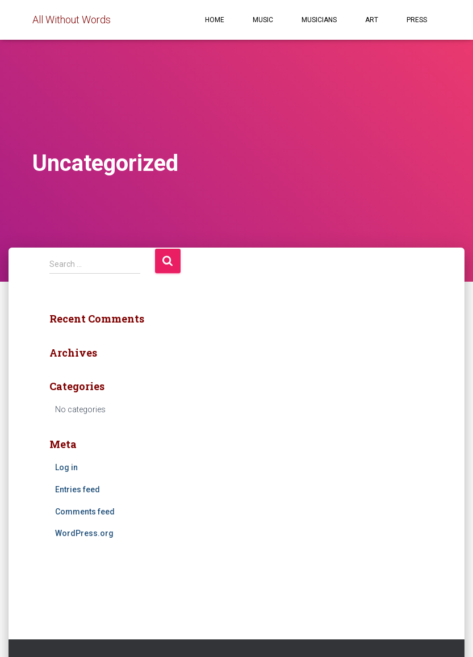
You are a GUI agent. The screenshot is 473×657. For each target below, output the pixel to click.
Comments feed (85, 511)
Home (214, 20)
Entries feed (77, 489)
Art (371, 20)
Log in (66, 467)
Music (263, 20)
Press (417, 20)
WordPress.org (84, 533)
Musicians (319, 20)
